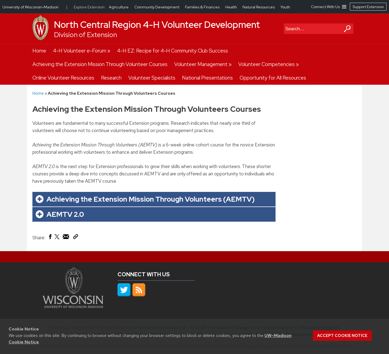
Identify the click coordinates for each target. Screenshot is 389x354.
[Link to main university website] (72, 306)
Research (111, 77)
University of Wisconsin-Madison (30, 7)
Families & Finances (202, 7)
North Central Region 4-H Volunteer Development (157, 25)
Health (231, 7)
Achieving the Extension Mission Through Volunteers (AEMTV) (150, 199)
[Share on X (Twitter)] (57, 239)
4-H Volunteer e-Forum (79, 50)
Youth (285, 7)
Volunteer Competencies (266, 64)
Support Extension (368, 6)
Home (39, 50)
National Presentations (207, 77)
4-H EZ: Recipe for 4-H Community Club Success (172, 50)
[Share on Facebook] (50, 238)
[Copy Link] (75, 238)
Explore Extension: (90, 7)
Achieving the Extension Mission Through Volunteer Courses (99, 64)
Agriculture (119, 7)
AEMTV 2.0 (65, 214)
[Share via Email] (66, 238)
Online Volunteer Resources (63, 77)
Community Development (157, 7)
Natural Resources (259, 7)
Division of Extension (85, 34)
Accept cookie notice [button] (342, 335)
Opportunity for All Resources (273, 77)
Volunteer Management (200, 64)
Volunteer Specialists (151, 77)
